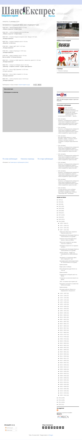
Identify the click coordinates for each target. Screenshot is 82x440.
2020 (60, 208)
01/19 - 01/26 (63, 390)
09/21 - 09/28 (63, 315)
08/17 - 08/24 (63, 326)
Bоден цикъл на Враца (65, 266)
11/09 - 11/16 (63, 300)
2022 (60, 204)
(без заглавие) (69, 107)
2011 (60, 402)
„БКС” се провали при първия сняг (68, 281)
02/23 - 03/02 (63, 380)
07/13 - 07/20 (63, 336)
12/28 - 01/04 (63, 223)
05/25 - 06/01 (63, 352)
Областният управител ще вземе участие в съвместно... (68, 243)
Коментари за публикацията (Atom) (19, 162)
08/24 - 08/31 (63, 323)
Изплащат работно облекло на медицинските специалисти (67, 290)
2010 (60, 404)
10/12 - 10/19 (63, 308)
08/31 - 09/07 (63, 321)
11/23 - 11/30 (63, 295)
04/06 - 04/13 (63, 367)
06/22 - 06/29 (63, 343)
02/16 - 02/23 (63, 382)
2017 (60, 215)
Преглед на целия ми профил (64, 412)
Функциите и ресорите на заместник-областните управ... (69, 284)
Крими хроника (63, 264)
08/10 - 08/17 (63, 328)
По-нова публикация (10, 159)
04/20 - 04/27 (63, 362)
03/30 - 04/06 (63, 369)
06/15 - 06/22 (63, 345)
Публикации (9, 427)
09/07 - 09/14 (63, 319)
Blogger (51, 435)
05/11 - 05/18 (63, 356)
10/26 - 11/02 (63, 304)
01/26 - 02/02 (63, 388)
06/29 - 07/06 (63, 341)
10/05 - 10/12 (63, 310)
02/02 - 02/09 (63, 386)
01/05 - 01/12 (63, 395)
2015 (60, 219)
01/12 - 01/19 (63, 393)
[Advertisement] (28, 145)
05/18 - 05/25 (63, 354)
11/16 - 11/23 (63, 297)
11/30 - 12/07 (63, 293)
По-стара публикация (45, 159)
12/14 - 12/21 (63, 227)
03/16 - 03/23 (63, 373)
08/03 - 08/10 (63, 330)
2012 (60, 400)
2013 (60, 397)
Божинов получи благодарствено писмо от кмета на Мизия (68, 239)
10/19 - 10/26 (63, 306)
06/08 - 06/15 (63, 347)
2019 (60, 210)
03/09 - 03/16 (63, 375)
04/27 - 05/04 (63, 360)
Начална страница (27, 159)
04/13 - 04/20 (63, 365)
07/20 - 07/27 (63, 334)
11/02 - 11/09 (63, 302)
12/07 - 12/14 (63, 229)
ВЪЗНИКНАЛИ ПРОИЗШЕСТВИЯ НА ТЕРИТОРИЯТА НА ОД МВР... (69, 250)
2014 (60, 221)
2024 (60, 199)
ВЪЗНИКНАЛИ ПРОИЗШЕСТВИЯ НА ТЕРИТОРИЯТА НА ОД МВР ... (69, 236)
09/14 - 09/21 (63, 317)
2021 (60, 206)
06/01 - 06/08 (63, 349)
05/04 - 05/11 (63, 358)
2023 (60, 202)
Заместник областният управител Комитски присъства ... (68, 232)
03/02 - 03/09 (63, 377)
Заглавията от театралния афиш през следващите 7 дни (68, 258)
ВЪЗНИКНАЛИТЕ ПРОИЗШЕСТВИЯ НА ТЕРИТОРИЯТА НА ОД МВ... (69, 261)
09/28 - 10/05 (63, 313)
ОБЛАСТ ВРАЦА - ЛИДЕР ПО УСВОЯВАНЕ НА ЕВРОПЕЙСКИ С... (68, 254)
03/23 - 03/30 (63, 371)
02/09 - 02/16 (63, 384)
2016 (60, 217)
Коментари (8, 430)
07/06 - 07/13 (63, 339)
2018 (60, 212)
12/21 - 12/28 (63, 225)
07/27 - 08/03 (63, 332)
